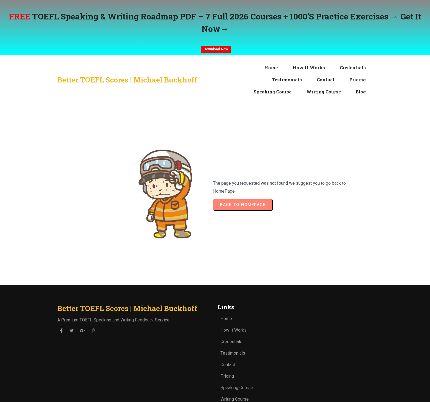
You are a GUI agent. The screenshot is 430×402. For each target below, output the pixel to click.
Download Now (215, 49)
